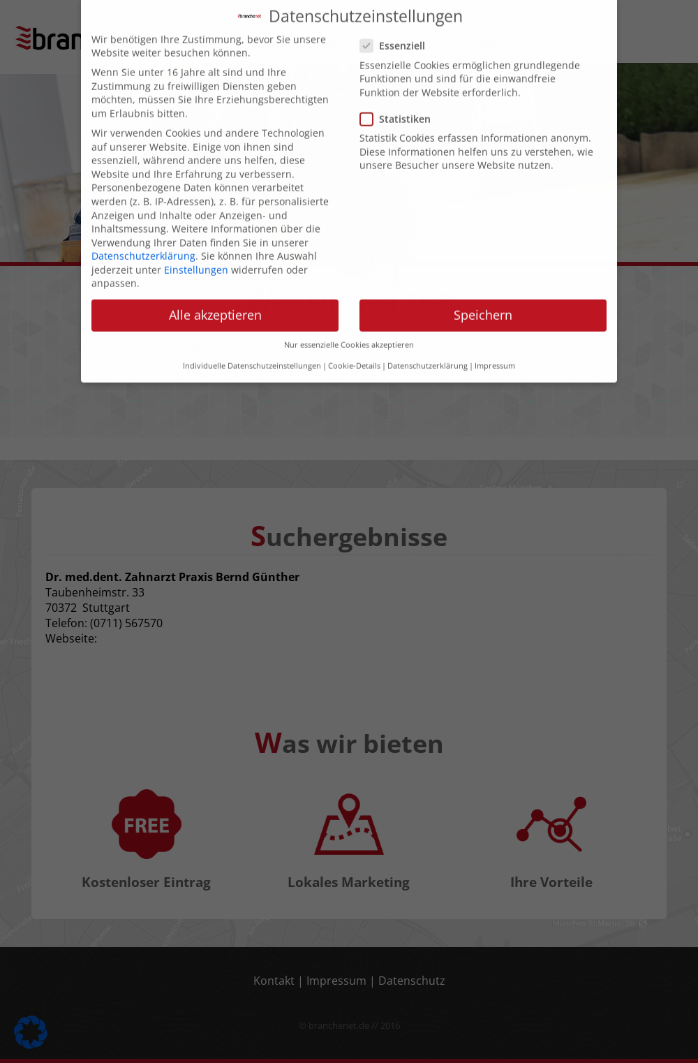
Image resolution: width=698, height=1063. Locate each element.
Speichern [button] (483, 303)
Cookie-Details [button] (354, 354)
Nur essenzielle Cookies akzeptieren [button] (349, 332)
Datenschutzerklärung (143, 243)
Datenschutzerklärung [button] (427, 354)
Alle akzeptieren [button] (215, 303)
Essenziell (396, 34)
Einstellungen (196, 257)
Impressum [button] (495, 354)
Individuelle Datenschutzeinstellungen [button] (252, 354)
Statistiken (399, 106)
